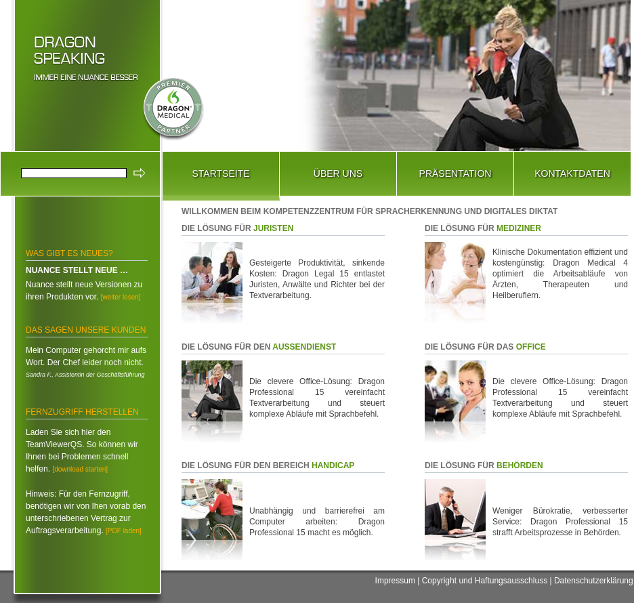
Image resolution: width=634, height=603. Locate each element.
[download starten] (80, 469)
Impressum (395, 580)
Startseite (220, 173)
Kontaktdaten (572, 173)
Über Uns (338, 173)
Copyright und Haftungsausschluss (484, 580)
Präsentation (455, 173)
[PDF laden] (124, 531)
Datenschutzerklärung (593, 580)
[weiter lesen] (121, 297)
